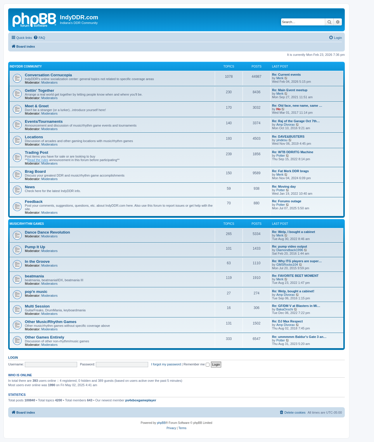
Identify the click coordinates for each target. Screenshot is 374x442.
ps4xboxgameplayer (140, 400)
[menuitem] (39, 37)
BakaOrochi (284, 309)
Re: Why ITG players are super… (297, 261)
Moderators (49, 82)
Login (13, 357)
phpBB (161, 422)
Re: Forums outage (286, 201)
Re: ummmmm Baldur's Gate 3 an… (299, 337)
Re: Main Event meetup (289, 90)
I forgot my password (166, 364)
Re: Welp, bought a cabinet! (293, 291)
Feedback (34, 201)
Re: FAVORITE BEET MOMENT (295, 275)
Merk (279, 78)
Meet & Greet (37, 106)
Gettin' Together (39, 90)
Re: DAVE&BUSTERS (288, 136)
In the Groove (37, 261)
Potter (280, 155)
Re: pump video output (289, 246)
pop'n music (36, 291)
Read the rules (38, 160)
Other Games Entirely (44, 337)
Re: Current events (286, 74)
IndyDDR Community (26, 66)
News (30, 187)
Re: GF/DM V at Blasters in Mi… (296, 306)
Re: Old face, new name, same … (297, 105)
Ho (278, 109)
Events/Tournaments (44, 121)
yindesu (282, 140)
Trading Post (36, 152)
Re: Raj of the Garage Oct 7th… (296, 121)
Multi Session (37, 306)
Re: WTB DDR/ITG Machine (292, 152)
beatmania (34, 276)
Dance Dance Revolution (47, 232)
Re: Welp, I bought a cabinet (293, 232)
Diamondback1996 (289, 250)
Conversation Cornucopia (48, 75)
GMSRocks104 (287, 264)
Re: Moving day (284, 186)
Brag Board (35, 171)
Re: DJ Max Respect (287, 321)
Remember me (196, 364)
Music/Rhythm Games (27, 223)
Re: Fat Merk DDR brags (290, 171)
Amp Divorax (285, 124)
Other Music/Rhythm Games (51, 322)
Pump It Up (35, 247)
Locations (34, 137)
